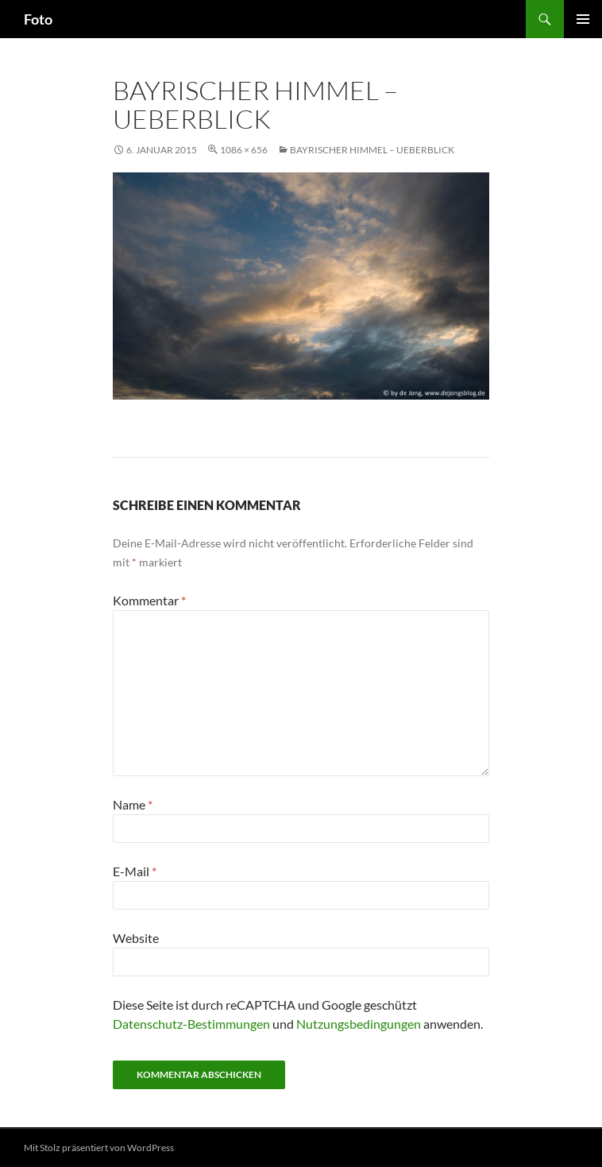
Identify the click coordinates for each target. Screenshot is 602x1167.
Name (132, 804)
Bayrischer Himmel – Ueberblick (372, 150)
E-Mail (134, 871)
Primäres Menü (583, 19)
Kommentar (149, 600)
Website (136, 937)
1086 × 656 (244, 150)
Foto (38, 19)
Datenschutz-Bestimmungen (191, 1023)
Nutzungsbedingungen (358, 1023)
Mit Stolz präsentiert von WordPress (99, 1147)
